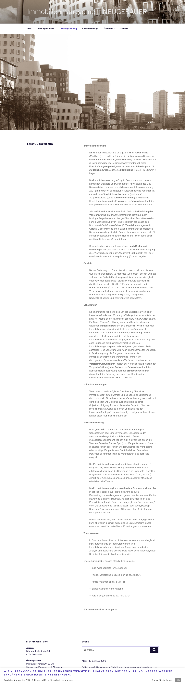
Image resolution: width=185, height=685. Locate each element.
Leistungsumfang (68, 29)
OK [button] (178, 680)
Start (29, 29)
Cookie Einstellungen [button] (162, 680)
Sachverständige (90, 29)
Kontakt (124, 29)
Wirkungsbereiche (45, 29)
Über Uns (110, 29)
